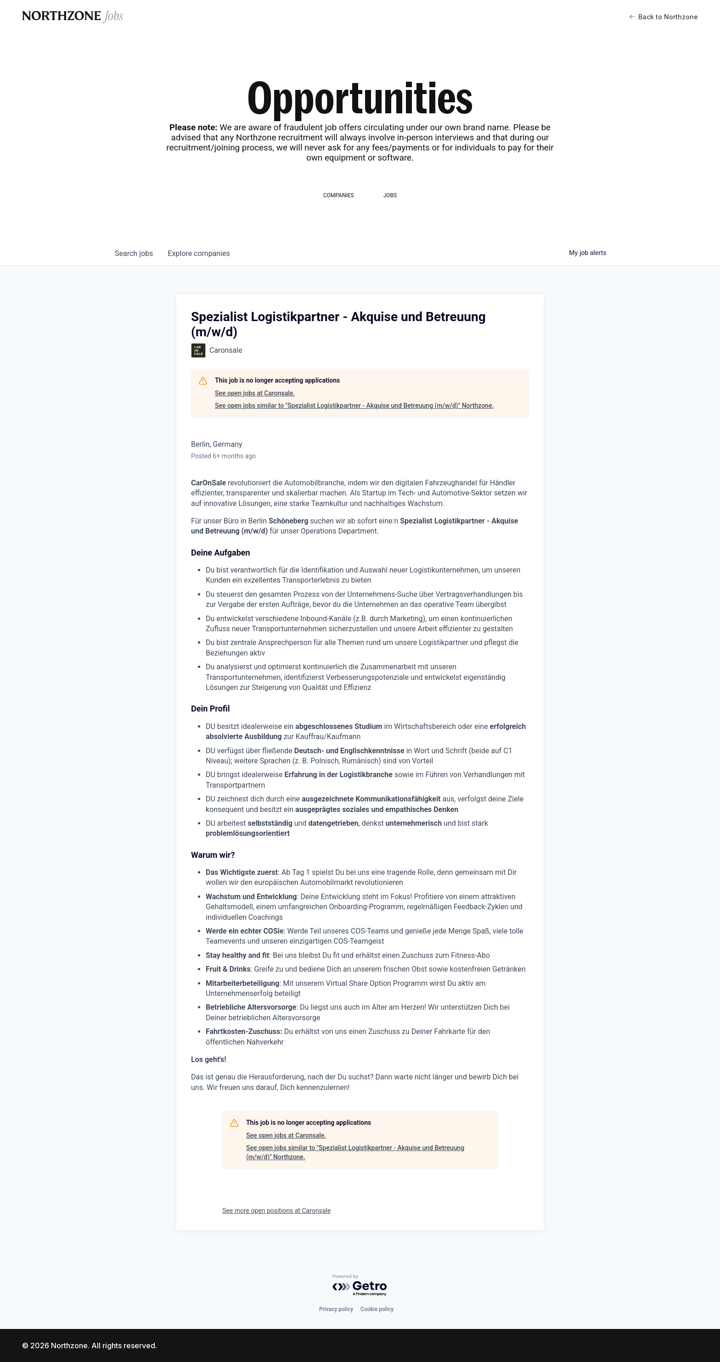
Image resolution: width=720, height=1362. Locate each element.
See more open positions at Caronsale (276, 1210)
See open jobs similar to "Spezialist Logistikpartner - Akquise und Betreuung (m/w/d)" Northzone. (354, 405)
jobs (134, 253)
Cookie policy (377, 1309)
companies (199, 253)
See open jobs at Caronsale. (255, 393)
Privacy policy (336, 1309)
